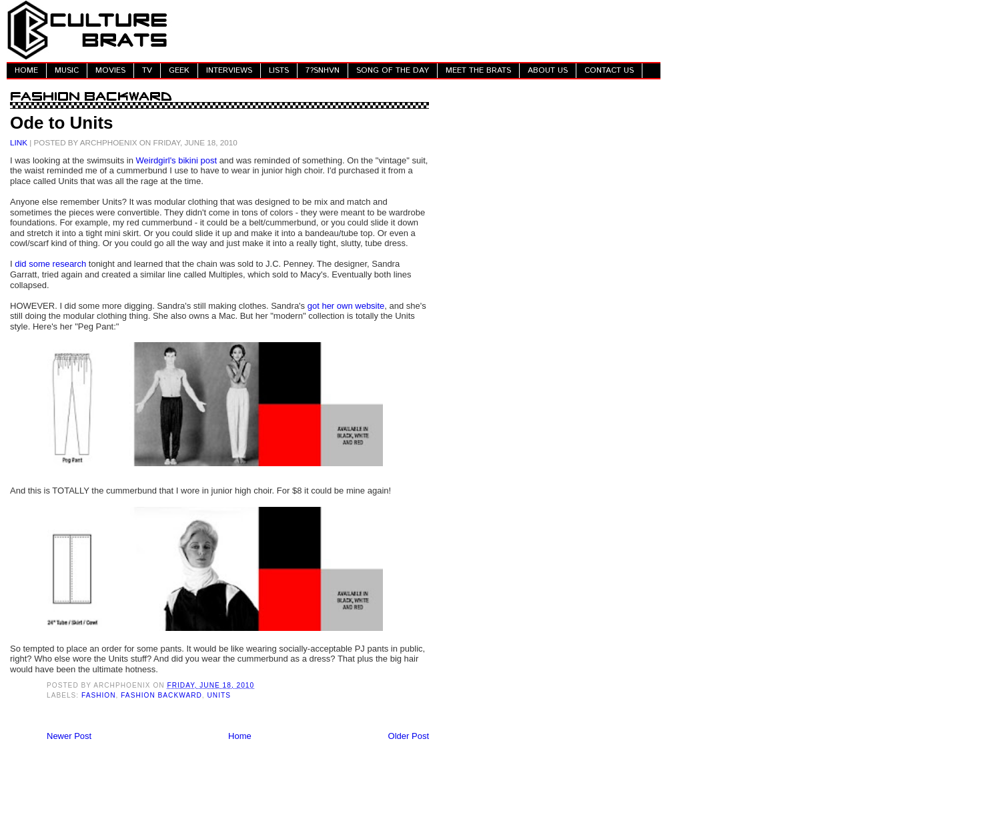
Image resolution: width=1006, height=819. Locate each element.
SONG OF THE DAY (392, 70)
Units (219, 695)
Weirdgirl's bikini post (176, 160)
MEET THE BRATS (478, 70)
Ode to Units (61, 123)
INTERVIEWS (229, 70)
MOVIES (110, 70)
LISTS (279, 70)
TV (147, 70)
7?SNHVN (323, 70)
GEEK (179, 70)
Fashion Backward (161, 695)
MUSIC (67, 70)
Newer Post (69, 736)
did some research (50, 264)
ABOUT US (548, 70)
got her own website (346, 306)
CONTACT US (609, 70)
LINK (18, 142)
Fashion (98, 695)
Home (240, 736)
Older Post (408, 736)
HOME (26, 70)
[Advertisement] (417, 30)
